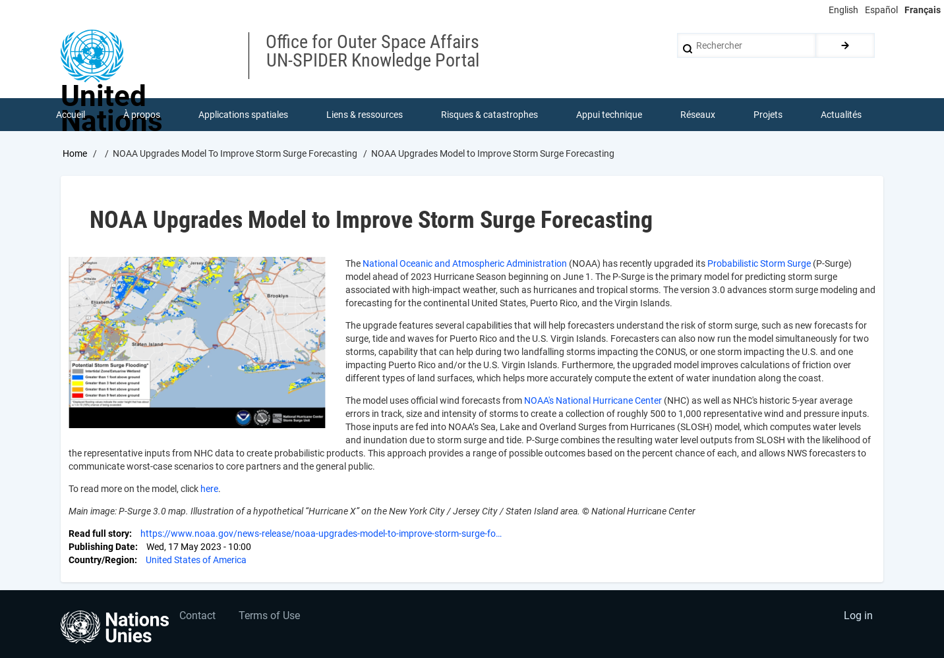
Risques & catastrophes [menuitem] (489, 114)
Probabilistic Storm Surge (759, 263)
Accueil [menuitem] (70, 114)
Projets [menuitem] (767, 114)
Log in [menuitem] (858, 615)
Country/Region (101, 560)
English (843, 10)
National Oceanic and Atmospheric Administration (465, 263)
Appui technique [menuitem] (609, 114)
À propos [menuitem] (141, 114)
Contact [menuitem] (197, 615)
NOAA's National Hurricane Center (593, 400)
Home (75, 153)
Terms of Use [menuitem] (269, 615)
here (209, 488)
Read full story (99, 533)
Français (922, 10)
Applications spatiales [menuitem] (243, 114)
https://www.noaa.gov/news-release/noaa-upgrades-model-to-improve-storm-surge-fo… (321, 533)
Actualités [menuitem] (841, 114)
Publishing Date (102, 546)
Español (881, 10)
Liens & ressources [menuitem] (364, 114)
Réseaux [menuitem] (697, 114)
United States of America (196, 560)
